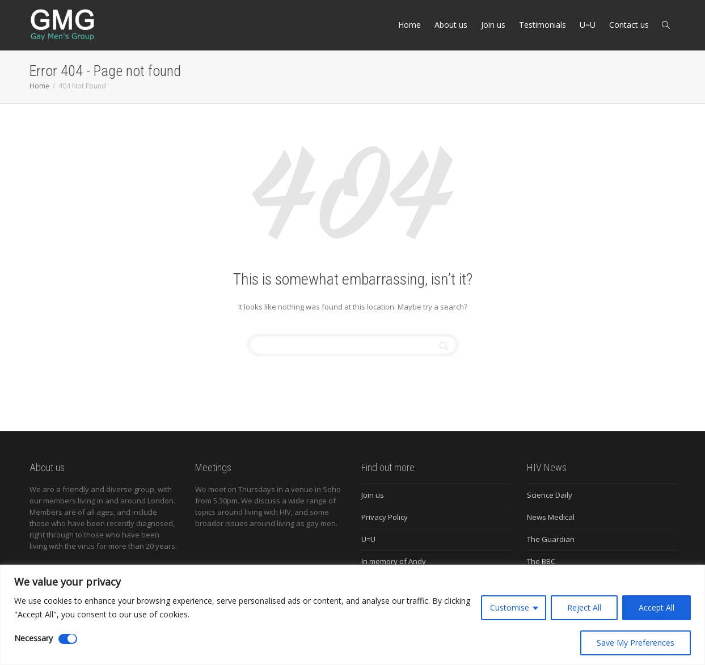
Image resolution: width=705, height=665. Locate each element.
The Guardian (551, 539)
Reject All (584, 607)
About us (450, 24)
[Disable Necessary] (67, 639)
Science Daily (549, 495)
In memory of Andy (393, 561)
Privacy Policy (384, 517)
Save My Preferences (635, 642)
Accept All (656, 607)
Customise (509, 607)
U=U (588, 24)
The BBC (541, 561)
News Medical (551, 517)
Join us (493, 24)
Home (409, 24)
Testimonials (542, 24)
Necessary (33, 638)
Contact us (629, 24)
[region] (352, 615)
